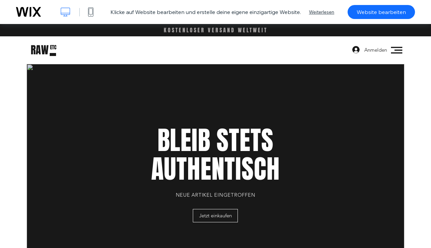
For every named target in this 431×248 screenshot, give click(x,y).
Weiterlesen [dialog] (321, 12)
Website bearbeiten (381, 12)
